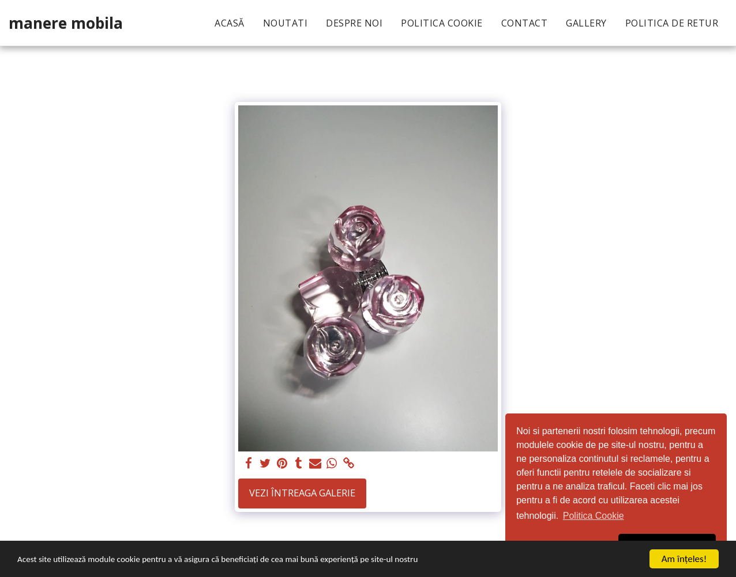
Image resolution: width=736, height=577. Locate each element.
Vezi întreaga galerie (302, 492)
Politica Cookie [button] (593, 516)
